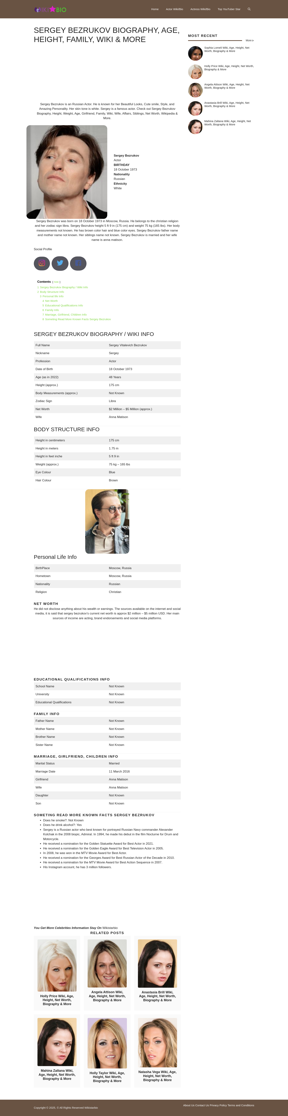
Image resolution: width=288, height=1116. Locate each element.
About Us (189, 1105)
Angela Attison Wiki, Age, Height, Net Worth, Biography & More (107, 996)
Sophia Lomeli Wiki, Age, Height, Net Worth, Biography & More (226, 49)
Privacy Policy (218, 1105)
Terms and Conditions (241, 1105)
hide (56, 282)
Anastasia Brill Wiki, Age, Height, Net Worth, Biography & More (157, 996)
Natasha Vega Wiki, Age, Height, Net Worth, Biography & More (157, 1076)
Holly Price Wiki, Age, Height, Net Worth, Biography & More (57, 1000)
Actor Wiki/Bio (174, 9)
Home (155, 9)
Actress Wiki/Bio (200, 9)
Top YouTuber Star (229, 9)
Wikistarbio (110, 928)
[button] (249, 9)
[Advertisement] (107, 76)
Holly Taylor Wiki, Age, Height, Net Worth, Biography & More (107, 1077)
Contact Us (202, 1105)
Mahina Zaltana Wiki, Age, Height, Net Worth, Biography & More (57, 1074)
